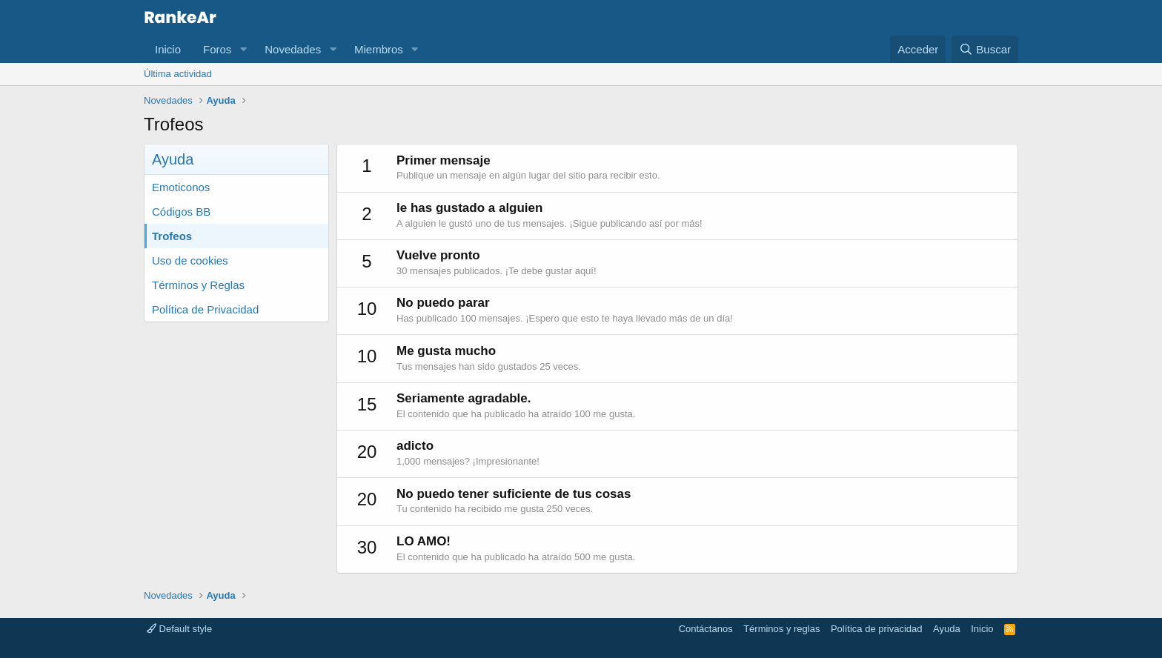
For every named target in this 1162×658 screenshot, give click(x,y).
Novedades (293, 49)
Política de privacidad (877, 628)
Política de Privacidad (205, 309)
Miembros (378, 49)
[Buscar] (985, 49)
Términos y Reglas (198, 285)
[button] (243, 49)
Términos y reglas (781, 628)
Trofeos (172, 236)
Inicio (168, 49)
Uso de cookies (190, 260)
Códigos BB (181, 211)
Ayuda (946, 628)
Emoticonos (181, 187)
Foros (217, 49)
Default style (179, 628)
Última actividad (178, 73)
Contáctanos (706, 628)
